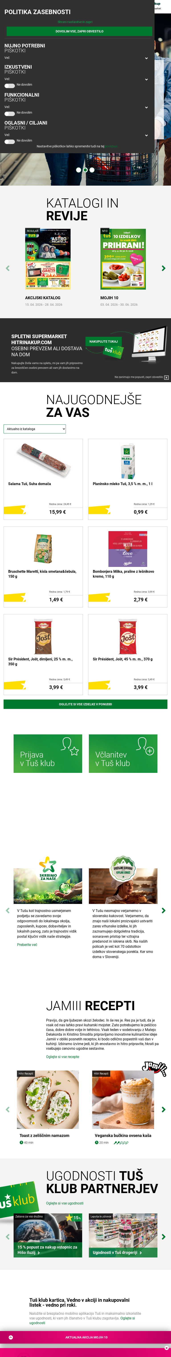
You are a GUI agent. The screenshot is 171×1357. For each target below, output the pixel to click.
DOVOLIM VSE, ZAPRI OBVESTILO (80, 31)
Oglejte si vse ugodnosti (64, 1236)
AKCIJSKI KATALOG (42, 297)
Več (7, 57)
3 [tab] (92, 170)
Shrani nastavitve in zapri (75, 22)
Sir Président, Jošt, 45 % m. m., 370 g (123, 659)
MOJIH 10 (109, 297)
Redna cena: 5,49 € (59, 679)
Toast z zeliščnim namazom (44, 1168)
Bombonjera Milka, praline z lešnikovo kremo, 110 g (123, 574)
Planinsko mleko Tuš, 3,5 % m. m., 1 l (122, 484)
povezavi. (111, 146)
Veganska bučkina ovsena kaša (123, 1168)
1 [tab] (78, 170)
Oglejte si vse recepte (62, 1090)
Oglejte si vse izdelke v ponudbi (85, 704)
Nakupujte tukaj (104, 340)
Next (163, 266)
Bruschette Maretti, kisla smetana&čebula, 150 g (42, 574)
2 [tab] (85, 170)
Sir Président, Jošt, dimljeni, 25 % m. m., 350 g (40, 661)
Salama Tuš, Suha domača (29, 484)
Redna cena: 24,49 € (60, 504)
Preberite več (27, 945)
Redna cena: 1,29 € (144, 504)
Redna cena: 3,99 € (144, 591)
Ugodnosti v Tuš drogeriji (115, 1285)
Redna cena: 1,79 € (59, 591)
